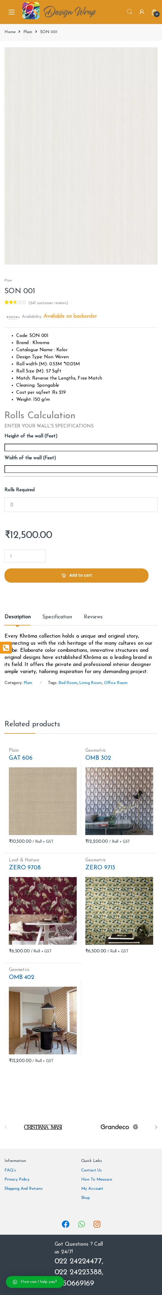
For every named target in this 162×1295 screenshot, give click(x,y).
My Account (92, 1189)
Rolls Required (19, 490)
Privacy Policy (17, 1179)
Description (17, 617)
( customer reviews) (48, 303)
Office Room (115, 683)
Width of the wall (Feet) (30, 458)
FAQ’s (10, 1170)
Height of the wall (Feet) (31, 436)
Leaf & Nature (24, 860)
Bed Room (67, 683)
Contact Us (91, 1170)
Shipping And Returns (23, 1189)
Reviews (93, 617)
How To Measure (96, 1179)
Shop (85, 1198)
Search (129, 12)
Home (9, 32)
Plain (27, 32)
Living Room (90, 683)
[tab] (17, 619)
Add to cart (80, 575)
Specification (57, 617)
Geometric (95, 750)
